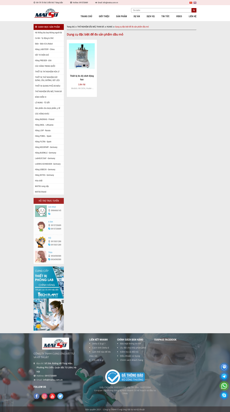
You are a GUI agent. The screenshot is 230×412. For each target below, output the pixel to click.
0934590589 (54, 257)
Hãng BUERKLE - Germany (45, 153)
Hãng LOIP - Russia (42, 130)
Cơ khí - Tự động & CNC (44, 38)
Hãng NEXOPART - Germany (46, 147)
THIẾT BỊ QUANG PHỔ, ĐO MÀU (47, 86)
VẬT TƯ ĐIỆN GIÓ (42, 55)
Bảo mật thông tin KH (130, 344)
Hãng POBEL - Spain (43, 136)
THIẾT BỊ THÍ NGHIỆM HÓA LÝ (47, 71)
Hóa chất (38, 180)
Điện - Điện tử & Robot (44, 44)
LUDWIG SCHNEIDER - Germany (48, 164)
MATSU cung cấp (42, 186)
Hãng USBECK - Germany (45, 169)
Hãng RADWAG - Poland (44, 119)
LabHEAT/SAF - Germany (45, 158)
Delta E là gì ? (98, 344)
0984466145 (54, 212)
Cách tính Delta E (100, 349)
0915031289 (54, 242)
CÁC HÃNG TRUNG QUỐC (45, 66)
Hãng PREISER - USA (43, 60)
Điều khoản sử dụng (130, 357)
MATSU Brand (40, 192)
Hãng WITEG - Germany (44, 175)
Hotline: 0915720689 (80, 2)
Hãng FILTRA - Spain (43, 141)
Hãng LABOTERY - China (45, 49)
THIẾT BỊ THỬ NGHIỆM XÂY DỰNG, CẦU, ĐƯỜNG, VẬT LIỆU (47, 78)
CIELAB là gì (98, 361)
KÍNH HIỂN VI (40, 97)
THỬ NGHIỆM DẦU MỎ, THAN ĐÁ (48, 91)
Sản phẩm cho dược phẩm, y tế (47, 108)
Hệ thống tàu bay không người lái (48, 32)
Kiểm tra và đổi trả (129, 353)
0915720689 (54, 226)
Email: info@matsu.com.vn (108, 2)
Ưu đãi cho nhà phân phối (133, 349)
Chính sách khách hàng (131, 361)
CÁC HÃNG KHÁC (42, 114)
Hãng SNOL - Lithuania (44, 125)
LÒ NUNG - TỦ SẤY (42, 102)
